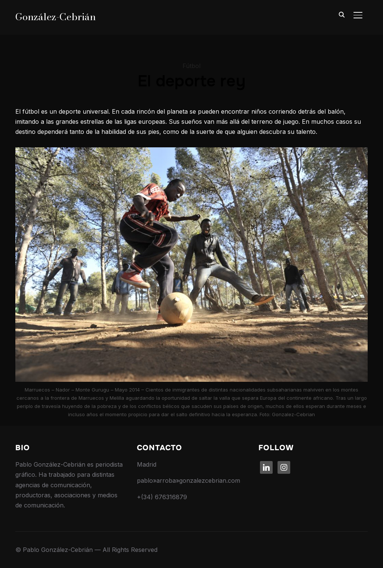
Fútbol (191, 66)
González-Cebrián (55, 16)
